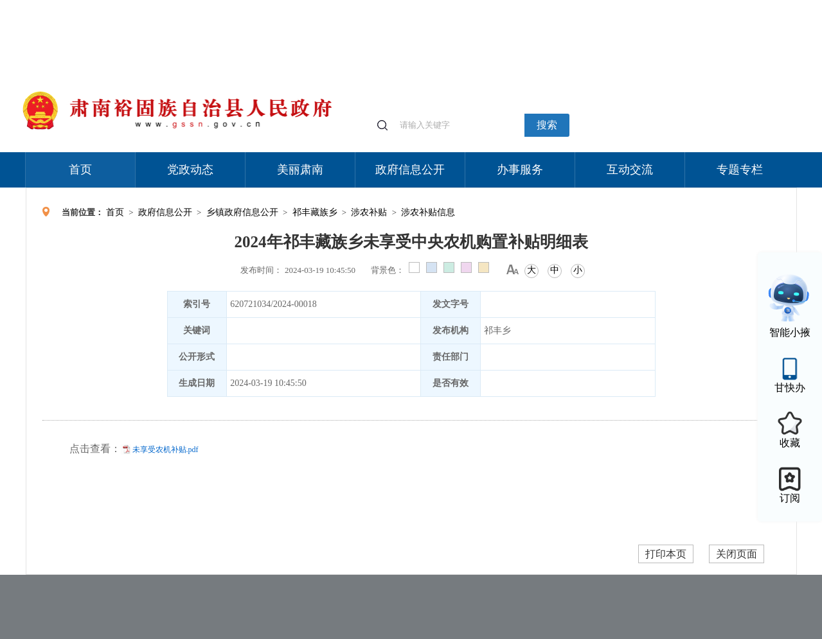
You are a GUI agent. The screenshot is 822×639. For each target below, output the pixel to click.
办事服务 (520, 169)
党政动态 (190, 169)
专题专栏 (740, 169)
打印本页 (665, 553)
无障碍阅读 (702, 6)
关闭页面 (736, 553)
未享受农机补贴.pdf (165, 449)
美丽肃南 (300, 169)
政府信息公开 (410, 169)
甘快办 (789, 387)
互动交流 (630, 169)
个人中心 (591, 6)
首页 (80, 169)
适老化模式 (644, 6)
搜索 (547, 124)
